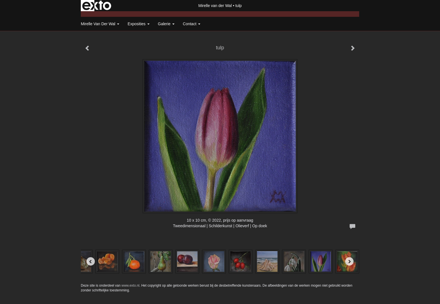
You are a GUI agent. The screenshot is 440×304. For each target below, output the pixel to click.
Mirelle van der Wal (215, 5)
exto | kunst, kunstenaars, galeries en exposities (97, 5)
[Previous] (90, 261)
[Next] (349, 261)
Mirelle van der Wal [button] (100, 24)
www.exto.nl (130, 285)
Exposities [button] (139, 24)
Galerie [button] (166, 24)
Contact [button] (191, 24)
